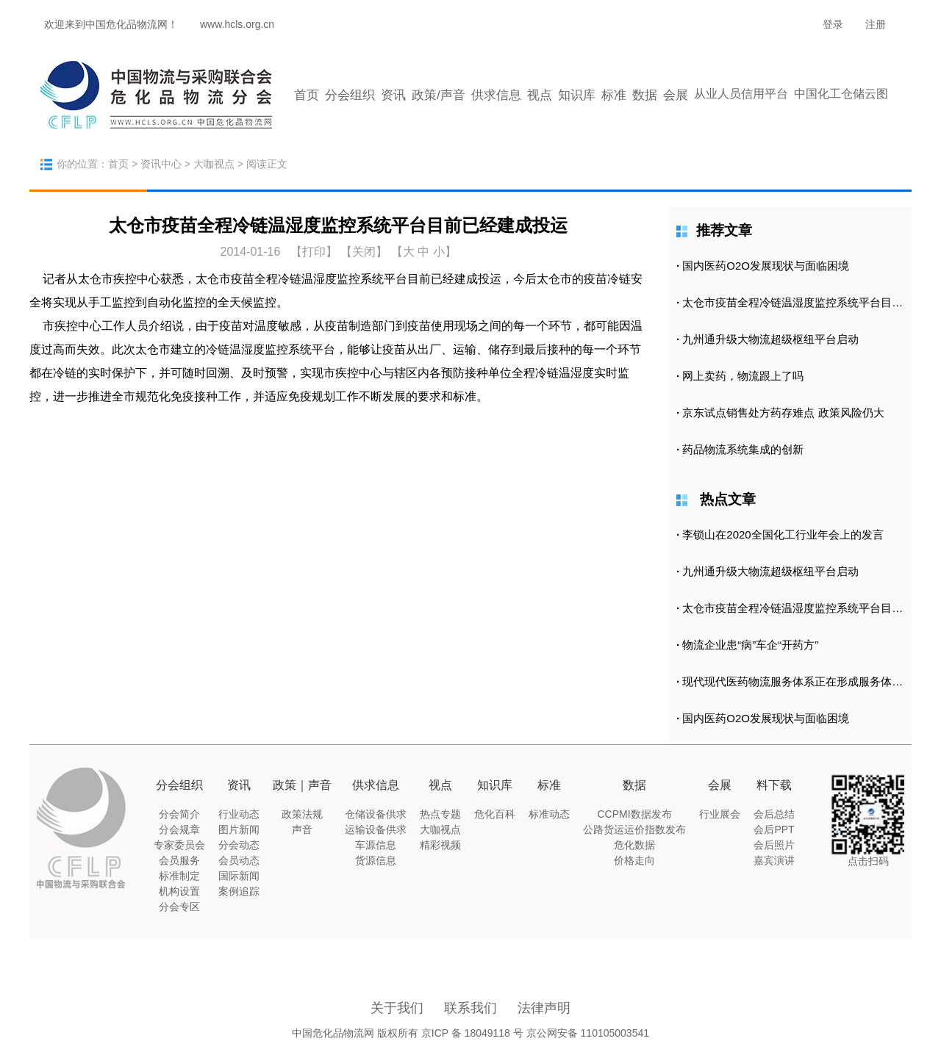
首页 (306, 95)
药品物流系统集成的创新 (743, 449)
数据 (644, 95)
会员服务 (179, 860)
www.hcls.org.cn (237, 24)
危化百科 (494, 814)
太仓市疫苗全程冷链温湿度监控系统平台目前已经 (803, 302)
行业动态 (239, 814)
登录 (833, 24)
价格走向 (634, 860)
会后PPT (774, 829)
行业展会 (719, 814)
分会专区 (179, 906)
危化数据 (634, 845)
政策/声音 (438, 95)
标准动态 (549, 814)
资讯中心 (161, 164)
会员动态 (239, 860)
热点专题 (440, 814)
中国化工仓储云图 (841, 93)
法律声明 (544, 1008)
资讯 (393, 95)
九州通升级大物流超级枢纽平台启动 (770, 339)
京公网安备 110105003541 (587, 1033)
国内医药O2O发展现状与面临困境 (765, 265)
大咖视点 (214, 164)
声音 (302, 829)
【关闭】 (363, 251)
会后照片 (774, 845)
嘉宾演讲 (774, 860)
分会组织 (350, 95)
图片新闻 (239, 829)
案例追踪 (239, 891)
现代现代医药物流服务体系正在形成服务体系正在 (803, 681)
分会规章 (179, 829)
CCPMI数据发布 (634, 814)
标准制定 (179, 876)
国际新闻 (239, 876)
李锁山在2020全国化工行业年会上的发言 (782, 534)
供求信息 (496, 95)
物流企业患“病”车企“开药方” (750, 644)
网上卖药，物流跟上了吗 (743, 376)
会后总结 (774, 814)
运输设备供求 (376, 829)
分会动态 (239, 845)
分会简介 (179, 814)
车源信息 (375, 845)
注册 (875, 24)
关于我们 (397, 1008)
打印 (314, 251)
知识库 (576, 95)
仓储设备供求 (376, 814)
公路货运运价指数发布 (634, 829)
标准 (613, 95)
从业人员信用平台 (741, 93)
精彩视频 (440, 845)
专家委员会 (179, 845)
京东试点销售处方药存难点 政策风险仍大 (783, 412)
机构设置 (179, 891)
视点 (539, 95)
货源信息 (375, 860)
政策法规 (302, 814)
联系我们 (470, 1008)
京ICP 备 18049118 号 (472, 1033)
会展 (675, 95)
